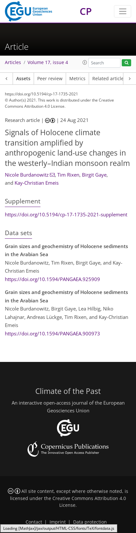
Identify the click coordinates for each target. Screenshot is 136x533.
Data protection (90, 522)
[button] (85, 62)
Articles (13, 62)
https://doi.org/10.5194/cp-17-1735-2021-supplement (66, 214)
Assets (23, 79)
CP (86, 11)
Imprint (58, 522)
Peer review (49, 79)
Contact (34, 522)
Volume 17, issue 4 (48, 62)
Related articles (109, 79)
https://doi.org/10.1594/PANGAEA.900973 (52, 333)
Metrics (77, 79)
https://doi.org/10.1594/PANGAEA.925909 (52, 279)
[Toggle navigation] (122, 11)
